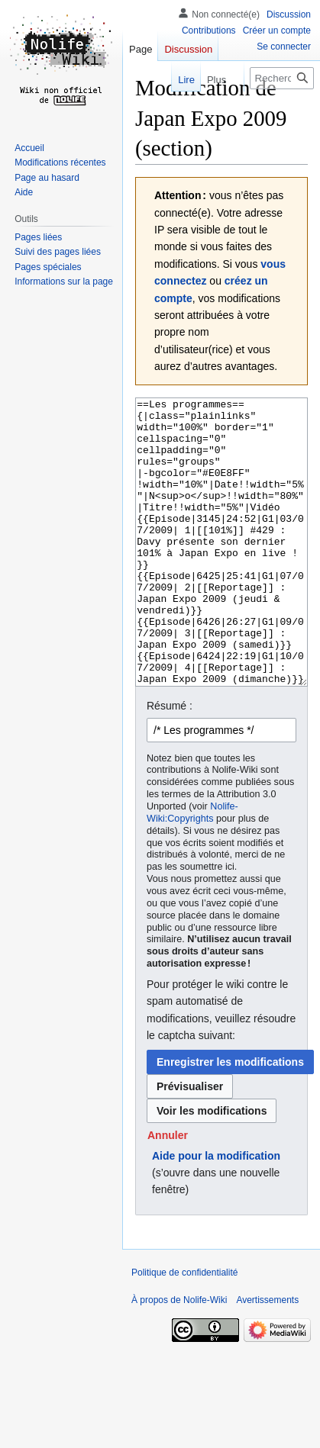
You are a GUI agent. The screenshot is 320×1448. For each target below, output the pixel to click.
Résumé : (169, 763)
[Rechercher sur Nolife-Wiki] (282, 78)
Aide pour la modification (216, 1213)
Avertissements (267, 1357)
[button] (167, 1192)
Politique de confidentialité (184, 1329)
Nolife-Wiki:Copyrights (192, 869)
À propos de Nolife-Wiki (179, 1357)
